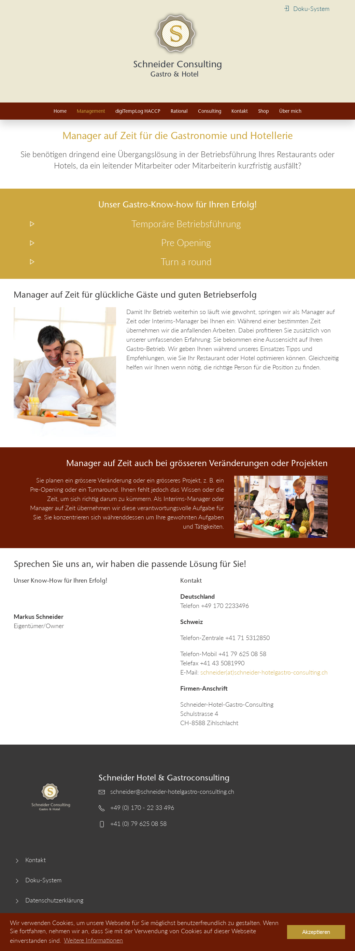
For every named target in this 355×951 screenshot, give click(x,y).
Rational (179, 111)
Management (91, 111)
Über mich (290, 111)
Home (60, 111)
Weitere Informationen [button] (93, 940)
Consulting (209, 111)
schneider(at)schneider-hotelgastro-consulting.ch (264, 672)
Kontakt (239, 111)
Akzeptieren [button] (316, 931)
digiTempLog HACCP (137, 111)
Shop (263, 111)
